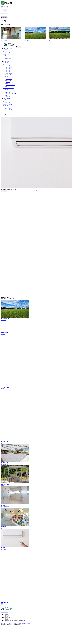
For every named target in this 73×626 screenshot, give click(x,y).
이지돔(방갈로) (10, 73)
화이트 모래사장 (10, 85)
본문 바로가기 (4, 7)
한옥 (7, 86)
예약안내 (8, 108)
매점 (7, 95)
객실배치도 (9, 65)
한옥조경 (8, 80)
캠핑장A (8, 68)
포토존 (8, 52)
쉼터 (7, 83)
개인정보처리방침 (5, 623)
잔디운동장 (9, 79)
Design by (26, 623)
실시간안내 (9, 109)
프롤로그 (8, 58)
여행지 (8, 102)
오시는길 (8, 60)
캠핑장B (8, 70)
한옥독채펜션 (9, 67)
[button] (71, 33)
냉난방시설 (9, 96)
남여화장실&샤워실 (11, 93)
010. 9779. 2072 (4, 612)
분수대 (8, 82)
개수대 (8, 92)
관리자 (11, 623)
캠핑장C (8, 71)
